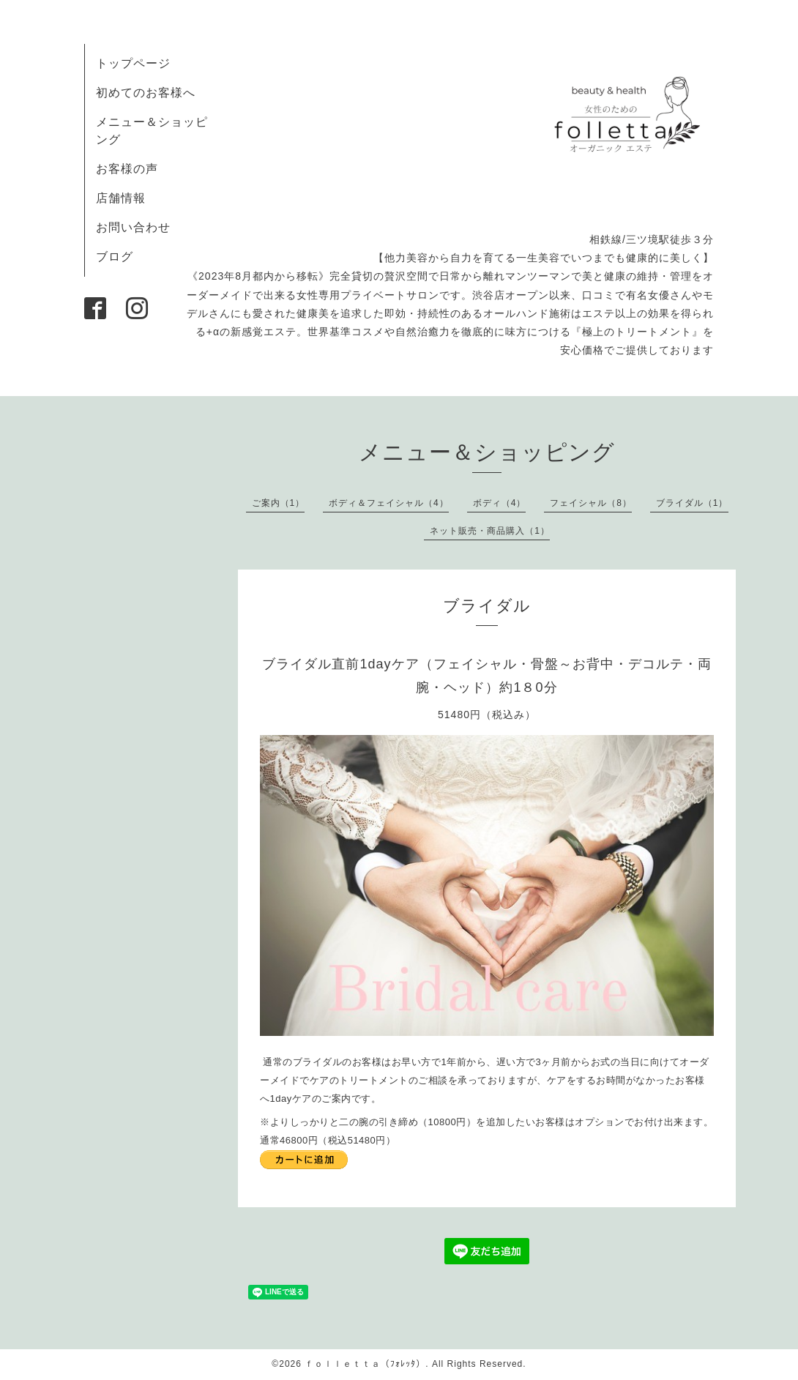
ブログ (114, 256)
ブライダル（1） (692, 503)
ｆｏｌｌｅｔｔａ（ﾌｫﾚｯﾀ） (365, 1364)
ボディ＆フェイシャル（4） (389, 503)
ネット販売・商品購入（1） (490, 531)
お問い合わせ (133, 227)
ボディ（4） (499, 503)
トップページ (133, 63)
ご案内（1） (278, 503)
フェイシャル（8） (591, 503)
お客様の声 (127, 169)
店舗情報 (121, 198)
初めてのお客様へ (145, 92)
